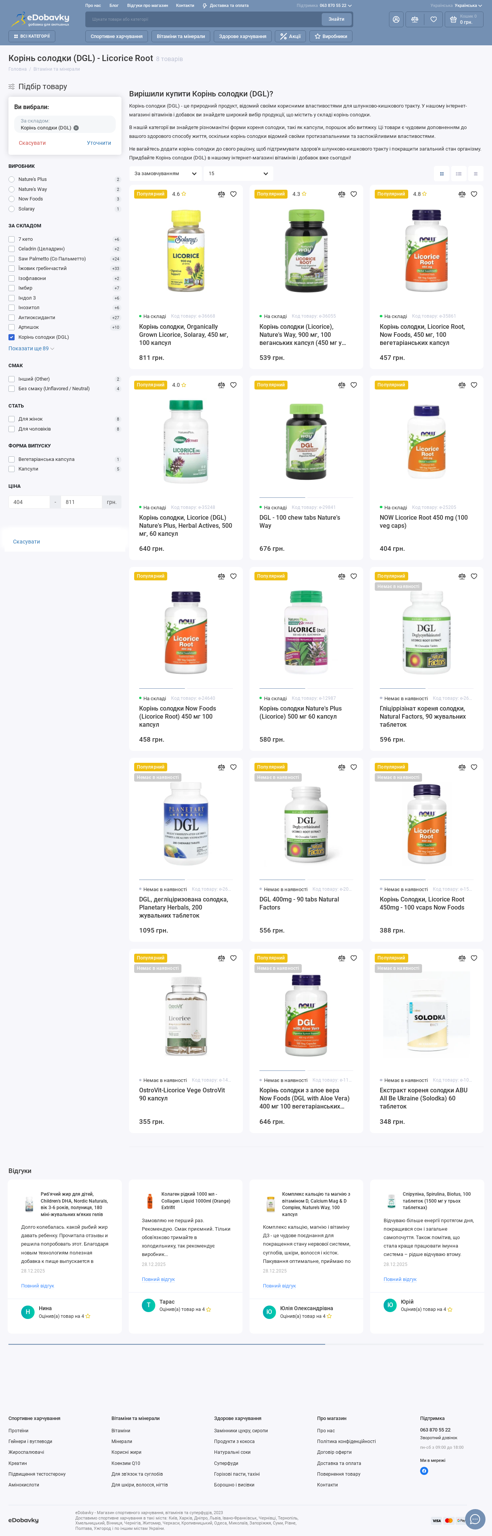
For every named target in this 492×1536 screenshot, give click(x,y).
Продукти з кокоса (234, 1441)
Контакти (185, 5)
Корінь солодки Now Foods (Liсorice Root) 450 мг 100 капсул (177, 716)
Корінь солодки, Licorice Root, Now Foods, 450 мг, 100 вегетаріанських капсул (422, 334)
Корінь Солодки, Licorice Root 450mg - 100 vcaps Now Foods (422, 903)
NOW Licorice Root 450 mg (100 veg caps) (424, 521)
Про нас (93, 5)
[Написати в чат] (475, 1519)
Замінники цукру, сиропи (241, 1430)
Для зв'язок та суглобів (137, 1474)
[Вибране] (433, 19)
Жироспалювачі (26, 1452)
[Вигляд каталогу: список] (459, 173)
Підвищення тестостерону (37, 1474)
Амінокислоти (23, 1485)
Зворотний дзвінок (438, 1437)
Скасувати (32, 143)
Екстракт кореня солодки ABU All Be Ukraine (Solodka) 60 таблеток (423, 1098)
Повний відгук (37, 1286)
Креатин (17, 1463)
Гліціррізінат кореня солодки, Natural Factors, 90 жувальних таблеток (423, 716)
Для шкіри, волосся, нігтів (139, 1485)
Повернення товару (339, 1474)
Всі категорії (32, 36)
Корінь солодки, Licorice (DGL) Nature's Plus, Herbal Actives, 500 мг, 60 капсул (185, 525)
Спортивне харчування (117, 36)
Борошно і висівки (234, 1485)
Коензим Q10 (125, 1463)
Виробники (331, 36)
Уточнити (99, 143)
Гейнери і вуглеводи (30, 1441)
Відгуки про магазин (147, 5)
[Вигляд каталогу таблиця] (476, 173)
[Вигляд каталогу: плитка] (441, 173)
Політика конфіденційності (346, 1441)
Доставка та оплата (226, 5)
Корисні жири (126, 1452)
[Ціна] (29, 502)
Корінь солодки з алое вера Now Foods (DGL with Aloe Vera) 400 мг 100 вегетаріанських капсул (304, 1099)
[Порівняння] (415, 19)
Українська (456, 5)
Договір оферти (334, 1452)
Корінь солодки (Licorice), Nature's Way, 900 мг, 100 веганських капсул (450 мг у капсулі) (300, 335)
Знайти (336, 19)
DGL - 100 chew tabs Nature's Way (299, 521)
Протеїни (18, 1430)
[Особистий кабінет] (396, 19)
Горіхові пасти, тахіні (237, 1474)
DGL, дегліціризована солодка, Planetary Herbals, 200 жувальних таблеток (183, 907)
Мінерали (121, 1441)
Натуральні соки (232, 1452)
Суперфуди (226, 1463)
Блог (114, 5)
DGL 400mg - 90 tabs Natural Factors (299, 903)
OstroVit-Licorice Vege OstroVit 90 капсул (182, 1094)
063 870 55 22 (324, 5)
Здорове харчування (242, 36)
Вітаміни (120, 1430)
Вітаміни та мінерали (181, 36)
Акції (290, 36)
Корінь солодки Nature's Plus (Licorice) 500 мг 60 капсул (300, 712)
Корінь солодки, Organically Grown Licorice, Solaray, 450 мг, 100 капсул (183, 334)
